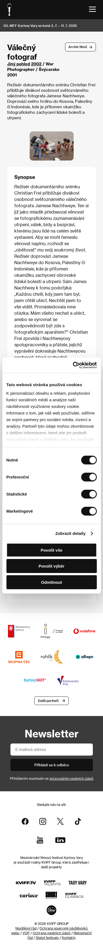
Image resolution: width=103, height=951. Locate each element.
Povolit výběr (51, 566)
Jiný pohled (18, 63)
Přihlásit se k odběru (51, 765)
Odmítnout (51, 582)
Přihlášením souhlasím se (51, 778)
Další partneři (48, 701)
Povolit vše (51, 550)
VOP (26, 933)
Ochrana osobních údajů (52, 933)
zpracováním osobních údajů (71, 778)
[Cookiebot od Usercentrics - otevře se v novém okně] (73, 365)
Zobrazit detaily (70, 533)
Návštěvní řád (26, 928)
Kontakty (69, 937)
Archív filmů (77, 47)
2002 (36, 63)
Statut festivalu (47, 937)
